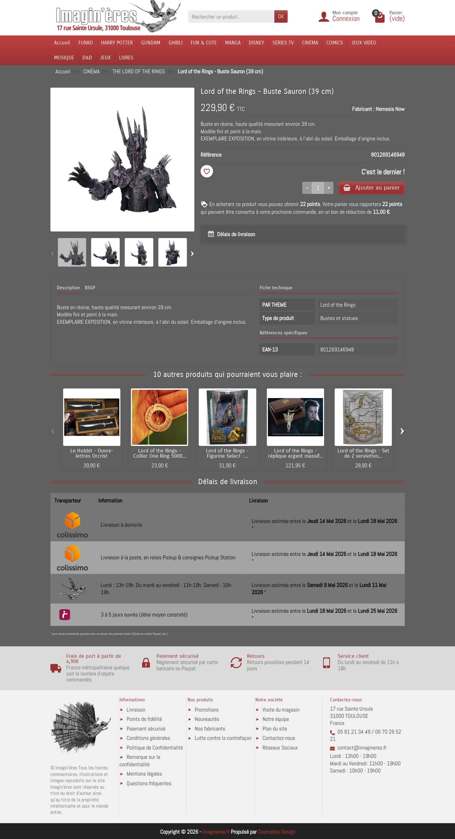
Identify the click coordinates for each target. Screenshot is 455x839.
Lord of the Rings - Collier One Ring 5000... (159, 453)
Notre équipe (275, 718)
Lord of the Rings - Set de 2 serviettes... (363, 453)
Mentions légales (144, 773)
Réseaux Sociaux (280, 747)
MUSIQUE (64, 58)
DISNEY (256, 43)
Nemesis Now (390, 108)
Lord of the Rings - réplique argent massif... (295, 453)
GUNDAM (150, 43)
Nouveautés (207, 718)
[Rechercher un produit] (231, 16)
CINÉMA (310, 43)
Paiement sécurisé (146, 728)
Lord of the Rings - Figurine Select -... (227, 453)
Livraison (136, 709)
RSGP (90, 288)
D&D (87, 58)
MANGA (233, 43)
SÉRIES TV (283, 43)
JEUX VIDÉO (363, 43)
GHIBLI (176, 43)
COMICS (334, 43)
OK (281, 16)
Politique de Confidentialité (155, 747)
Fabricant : (363, 108)
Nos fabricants (210, 728)
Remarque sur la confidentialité (139, 760)
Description (68, 288)
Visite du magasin (280, 709)
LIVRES (126, 58)
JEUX (105, 58)
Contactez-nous (278, 737)
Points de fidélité (144, 718)
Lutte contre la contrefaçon (223, 737)
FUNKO (85, 43)
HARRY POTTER (117, 43)
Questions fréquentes (149, 783)
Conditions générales (148, 737)
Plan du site (274, 728)
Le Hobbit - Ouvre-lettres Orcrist (91, 453)
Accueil (62, 43)
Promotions (207, 709)
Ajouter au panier (371, 187)
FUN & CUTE (204, 43)
